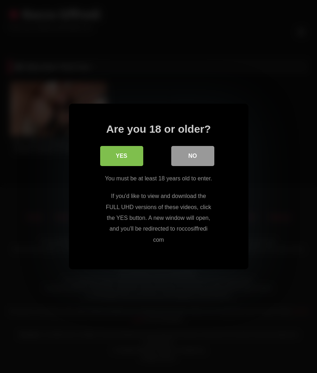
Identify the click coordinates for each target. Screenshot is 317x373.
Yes (121, 156)
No (192, 156)
